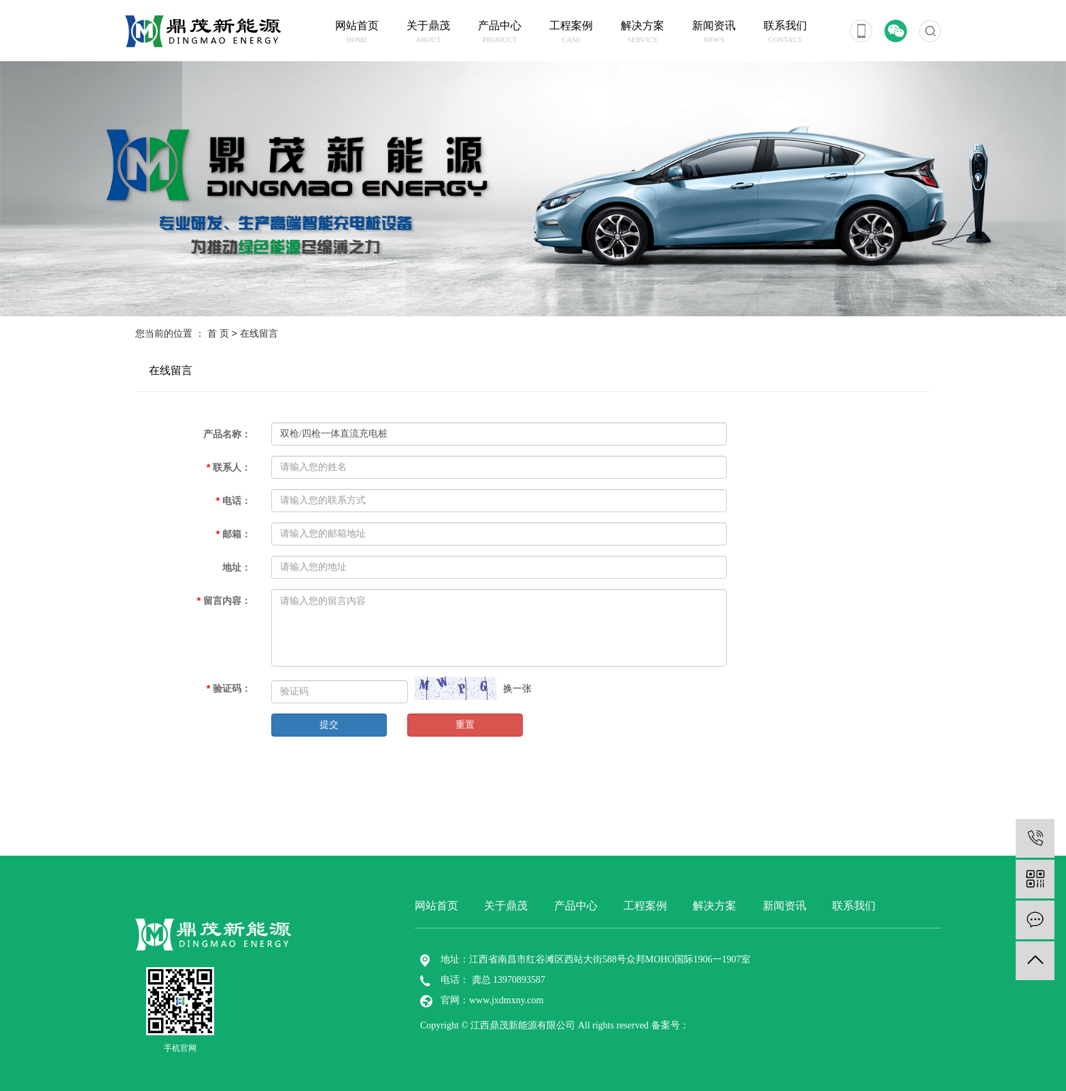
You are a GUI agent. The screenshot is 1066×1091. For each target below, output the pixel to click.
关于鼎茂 (428, 33)
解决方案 (642, 33)
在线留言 (170, 370)
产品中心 (500, 33)
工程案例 (571, 33)
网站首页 (357, 33)
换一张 (517, 688)
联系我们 (785, 33)
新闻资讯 (714, 33)
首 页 (218, 333)
